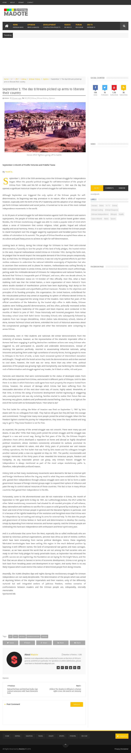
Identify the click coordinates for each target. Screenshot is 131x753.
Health (121, 214)
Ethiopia (114, 214)
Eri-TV (91, 26)
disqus (77, 704)
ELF (12, 79)
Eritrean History (34, 79)
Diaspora (29, 736)
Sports (113, 219)
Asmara (94, 206)
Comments (109, 188)
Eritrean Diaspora (111, 210)
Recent (97, 188)
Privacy (117, 749)
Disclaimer (124, 749)
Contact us (122, 736)
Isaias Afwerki (97, 219)
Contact (30, 2)
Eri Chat (84, 736)
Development (51, 26)
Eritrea (23, 79)
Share (27, 643)
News (18, 26)
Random (122, 188)
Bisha (101, 206)
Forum (79, 26)
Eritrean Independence (100, 214)
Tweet (10, 643)
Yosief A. (9, 172)
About (12, 2)
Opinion (33, 26)
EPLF (17, 79)
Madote (22, 749)
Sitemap (21, 2)
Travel (40, 736)
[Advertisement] (65, 58)
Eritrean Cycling (97, 210)
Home (5, 2)
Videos (68, 26)
